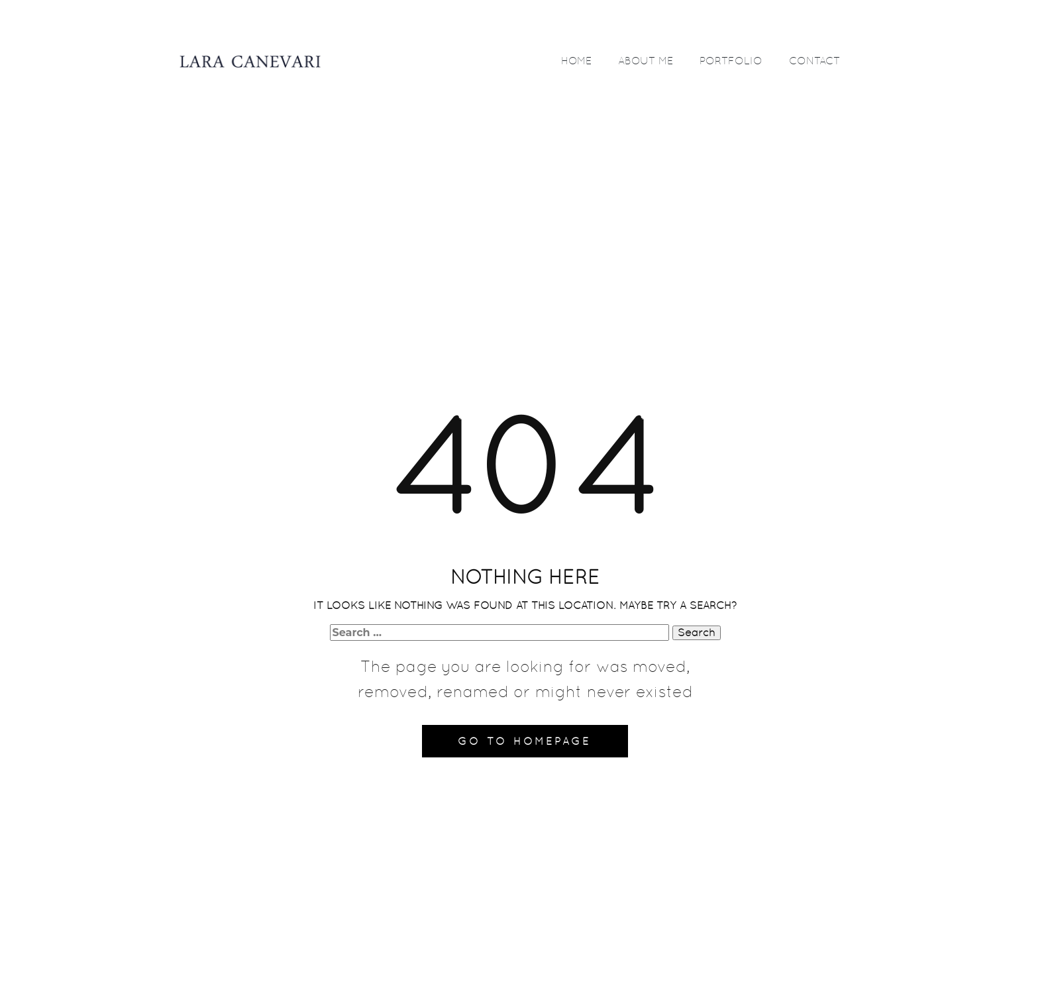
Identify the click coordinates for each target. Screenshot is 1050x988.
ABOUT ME (645, 60)
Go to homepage (524, 741)
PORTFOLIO (731, 60)
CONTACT (814, 60)
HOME (576, 60)
